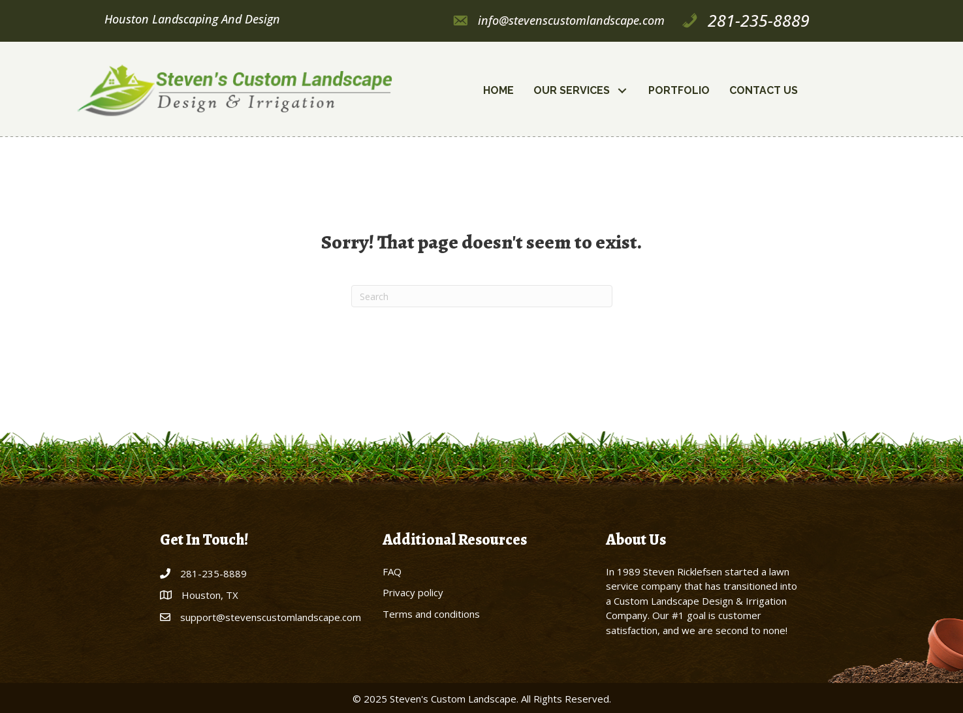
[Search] (481, 296)
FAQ (392, 571)
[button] (622, 91)
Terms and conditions (431, 613)
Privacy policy (413, 592)
